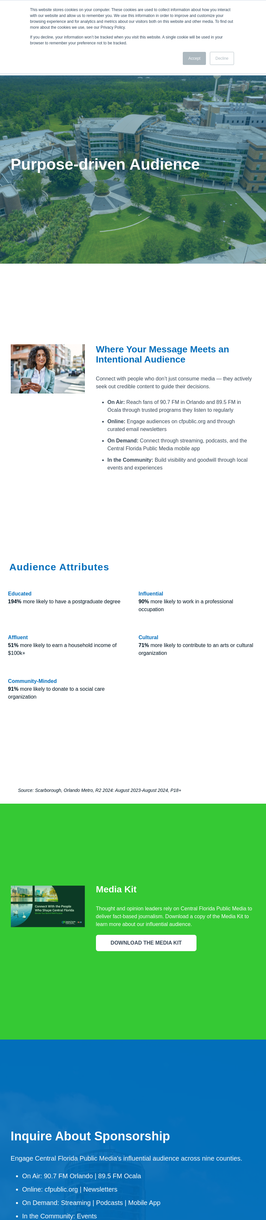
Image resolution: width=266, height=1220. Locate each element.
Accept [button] (194, 58)
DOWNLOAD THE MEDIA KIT (146, 891)
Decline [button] (221, 58)
